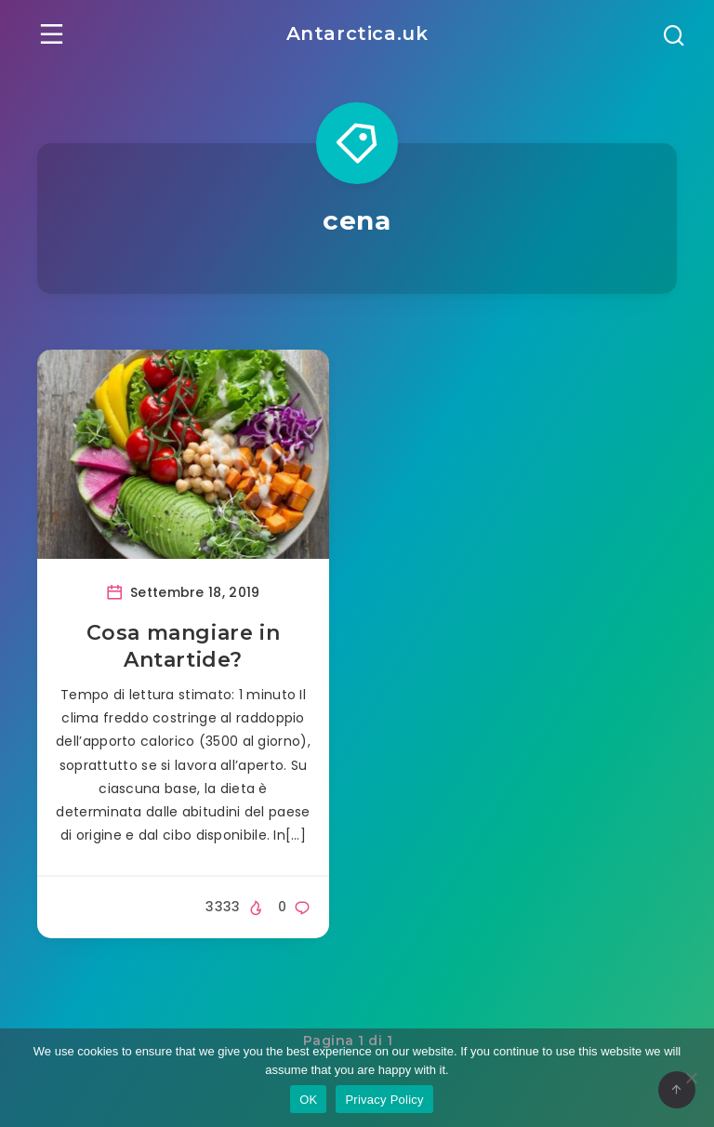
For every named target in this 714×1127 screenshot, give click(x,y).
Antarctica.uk (357, 33)
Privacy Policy (384, 1100)
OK (308, 1100)
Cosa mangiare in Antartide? (183, 644)
